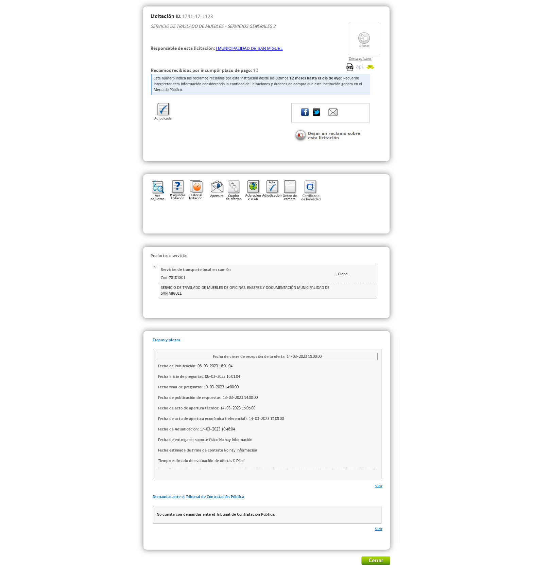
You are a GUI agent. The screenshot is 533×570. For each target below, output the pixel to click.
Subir (378, 486)
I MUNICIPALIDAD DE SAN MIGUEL (249, 48)
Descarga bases (360, 58)
